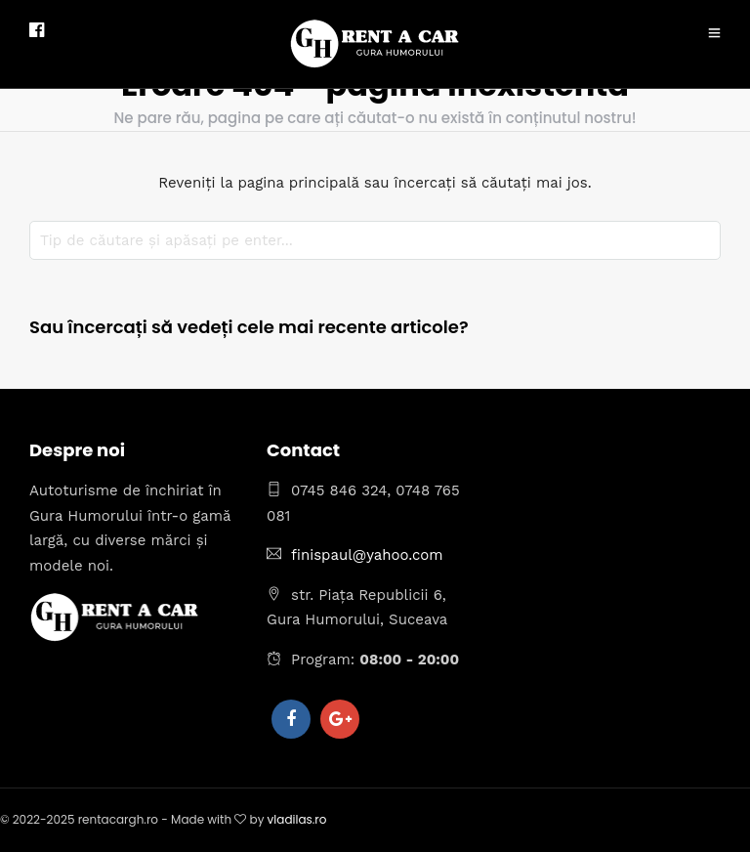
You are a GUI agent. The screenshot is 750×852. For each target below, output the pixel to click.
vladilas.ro (297, 819)
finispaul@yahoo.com (367, 555)
